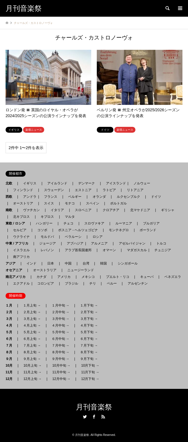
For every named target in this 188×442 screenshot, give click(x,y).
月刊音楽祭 (94, 407)
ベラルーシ (73, 237)
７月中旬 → (60, 345)
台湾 (86, 263)
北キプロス (21, 217)
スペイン (93, 203)
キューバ (147, 277)
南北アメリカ (17, 277)
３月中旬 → (60, 319)
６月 (11, 339)
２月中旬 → (60, 312)
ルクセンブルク (128, 197)
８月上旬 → (32, 352)
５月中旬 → (60, 332)
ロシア (97, 237)
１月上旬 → (32, 305)
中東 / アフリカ (19, 243)
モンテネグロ (118, 230)
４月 (11, 325)
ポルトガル (118, 203)
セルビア (20, 230)
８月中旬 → (60, 352)
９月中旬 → (60, 359)
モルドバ (47, 237)
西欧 (11, 197)
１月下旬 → (89, 305)
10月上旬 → (32, 365)
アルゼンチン (136, 283)
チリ (92, 283)
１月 (11, 305)
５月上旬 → (32, 332)
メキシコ (88, 277)
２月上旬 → (32, 312)
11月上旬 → (32, 372)
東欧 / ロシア (17, 223)
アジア (12, 263)
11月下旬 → (90, 372)
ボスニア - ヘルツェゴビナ (78, 230)
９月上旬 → (32, 359)
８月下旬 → (89, 352)
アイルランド (57, 183)
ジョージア (47, 243)
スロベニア (83, 210)
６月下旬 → (89, 339)
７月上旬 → (32, 345)
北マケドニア (140, 210)
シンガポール (127, 263)
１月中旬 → (60, 305)
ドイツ (156, 197)
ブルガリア (151, 223)
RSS (103, 417)
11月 (11, 372)
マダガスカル (135, 250)
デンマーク (86, 183)
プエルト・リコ (118, 277)
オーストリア (23, 203)
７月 (11, 345)
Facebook (94, 417)
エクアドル (20, 283)
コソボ (42, 230)
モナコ (69, 203)
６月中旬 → (60, 339)
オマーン (109, 250)
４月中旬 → (60, 325)
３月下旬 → (89, 319)
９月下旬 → (89, 359)
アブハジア (73, 243)
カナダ (41, 277)
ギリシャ (168, 210)
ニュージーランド (80, 270)
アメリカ (64, 277)
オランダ (99, 197)
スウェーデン (54, 190)
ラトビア (109, 190)
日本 (50, 263)
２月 (11, 312)
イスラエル (21, 250)
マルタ (69, 217)
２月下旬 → (89, 312)
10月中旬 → (61, 365)
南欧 (11, 210)
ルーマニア (123, 223)
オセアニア (16, 270)
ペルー (111, 283)
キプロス (47, 217)
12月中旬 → (61, 379)
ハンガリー (44, 223)
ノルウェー (142, 183)
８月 (11, 352)
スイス (49, 203)
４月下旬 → (89, 325)
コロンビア (45, 283)
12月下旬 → (90, 379)
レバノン (47, 250)
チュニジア (162, 250)
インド (31, 263)
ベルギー (75, 197)
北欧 (11, 183)
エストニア (83, 190)
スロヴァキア (94, 223)
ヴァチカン (31, 210)
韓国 (103, 263)
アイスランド (114, 183)
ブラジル (71, 283)
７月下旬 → (89, 345)
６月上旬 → (32, 339)
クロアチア (111, 210)
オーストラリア (45, 270)
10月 (11, 365)
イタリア (57, 210)
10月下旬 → (90, 365)
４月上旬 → (32, 325)
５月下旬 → (89, 332)
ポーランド (148, 230)
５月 (11, 332)
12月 (11, 379)
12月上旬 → (32, 379)
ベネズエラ (171, 277)
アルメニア (99, 243)
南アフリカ (21, 257)
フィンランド (23, 190)
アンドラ (28, 197)
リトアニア (135, 190)
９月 (11, 359)
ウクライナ (21, 237)
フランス (51, 197)
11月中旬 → (61, 372)
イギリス (30, 183)
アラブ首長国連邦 (78, 250)
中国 (68, 263)
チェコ (68, 223)
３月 (11, 319)
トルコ (161, 243)
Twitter (85, 417)
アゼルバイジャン (132, 243)
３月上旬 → (32, 319)
